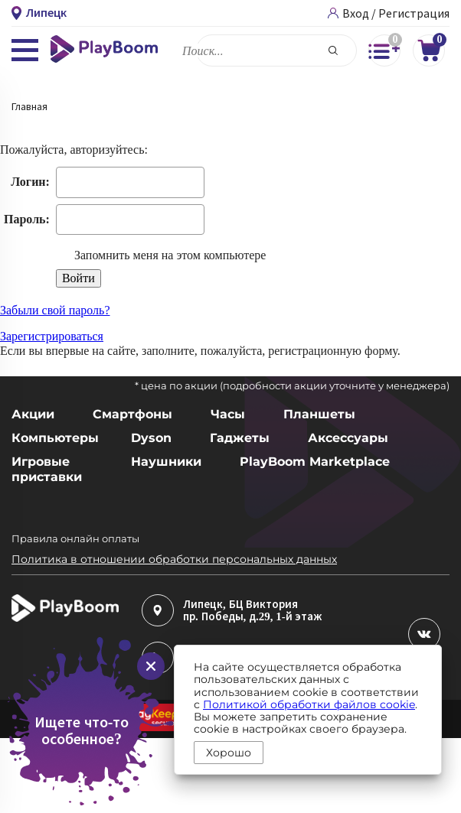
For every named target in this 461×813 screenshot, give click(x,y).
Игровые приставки (46, 468)
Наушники (166, 461)
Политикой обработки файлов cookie (309, 704)
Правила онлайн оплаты (75, 538)
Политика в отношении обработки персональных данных (174, 559)
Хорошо (228, 752)
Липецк (203, 604)
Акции (32, 414)
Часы (228, 414)
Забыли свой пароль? (55, 310)
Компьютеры (52, 438)
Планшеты (319, 414)
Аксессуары (348, 438)
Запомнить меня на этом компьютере (168, 255)
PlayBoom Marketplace (315, 461)
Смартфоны (132, 414)
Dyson (151, 438)
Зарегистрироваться (51, 336)
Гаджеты (240, 438)
